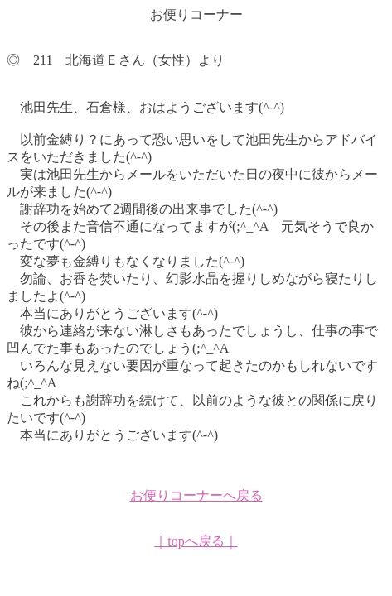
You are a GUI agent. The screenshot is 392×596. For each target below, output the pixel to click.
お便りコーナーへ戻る (196, 495)
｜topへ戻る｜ (195, 541)
